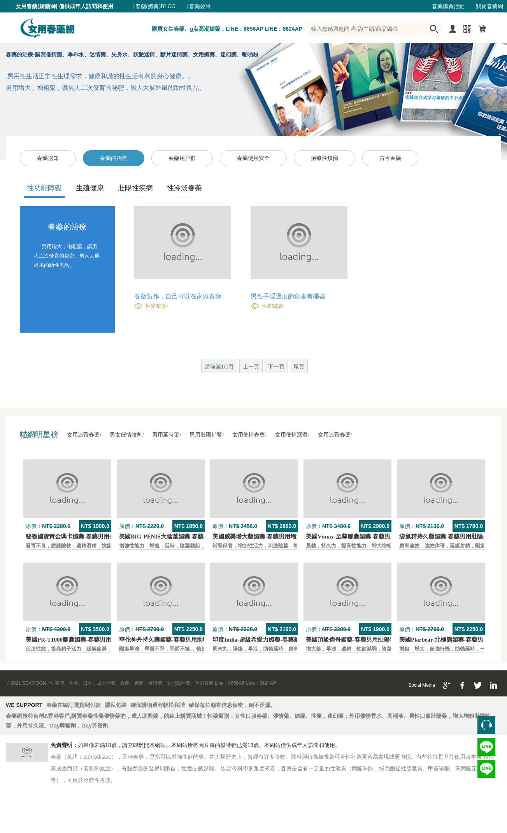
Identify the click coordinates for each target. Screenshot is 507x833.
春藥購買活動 (448, 6)
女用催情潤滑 (291, 435)
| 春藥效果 (199, 6)
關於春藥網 (489, 6)
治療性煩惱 (324, 158)
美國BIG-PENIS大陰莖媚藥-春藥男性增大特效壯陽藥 (187, 536)
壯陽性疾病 (135, 188)
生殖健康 (90, 188)
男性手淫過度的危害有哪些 (288, 296)
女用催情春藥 (248, 435)
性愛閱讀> (157, 306)
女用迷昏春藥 (83, 435)
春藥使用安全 (253, 158)
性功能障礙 (44, 188)
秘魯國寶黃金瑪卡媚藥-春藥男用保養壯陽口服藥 (88, 536)
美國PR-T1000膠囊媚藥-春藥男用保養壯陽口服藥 (89, 640)
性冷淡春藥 (184, 188)
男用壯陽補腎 (205, 435)
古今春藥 (390, 158)
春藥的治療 (113, 158)
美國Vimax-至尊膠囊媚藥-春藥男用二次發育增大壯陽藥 (377, 536)
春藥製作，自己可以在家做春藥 (177, 296)
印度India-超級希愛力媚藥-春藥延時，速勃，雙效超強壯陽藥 (291, 640)
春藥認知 (48, 158)
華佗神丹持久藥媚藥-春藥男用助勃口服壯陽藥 (178, 640)
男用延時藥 (165, 435)
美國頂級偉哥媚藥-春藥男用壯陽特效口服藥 (362, 640)
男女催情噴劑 (126, 435)
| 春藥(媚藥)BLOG (154, 6)
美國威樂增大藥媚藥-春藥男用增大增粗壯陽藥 (271, 536)
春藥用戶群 (182, 158)
